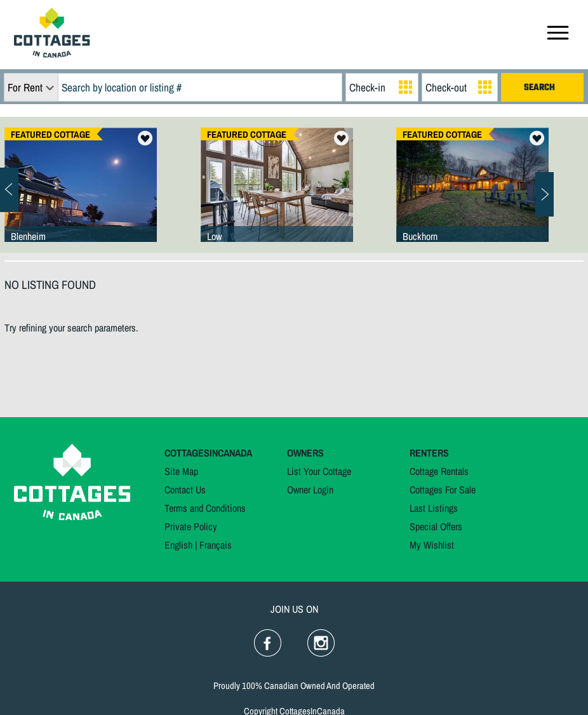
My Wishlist (432, 545)
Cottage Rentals (439, 471)
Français (215, 545)
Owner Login (310, 490)
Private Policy (190, 526)
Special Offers (436, 526)
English (178, 545)
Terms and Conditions (205, 508)
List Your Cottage (319, 471)
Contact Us (185, 490)
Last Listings (434, 508)
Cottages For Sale (443, 490)
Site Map (181, 471)
